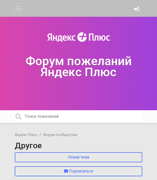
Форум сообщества (60, 135)
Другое (28, 145)
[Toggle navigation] (18, 9)
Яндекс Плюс (26, 135)
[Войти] (137, 9)
